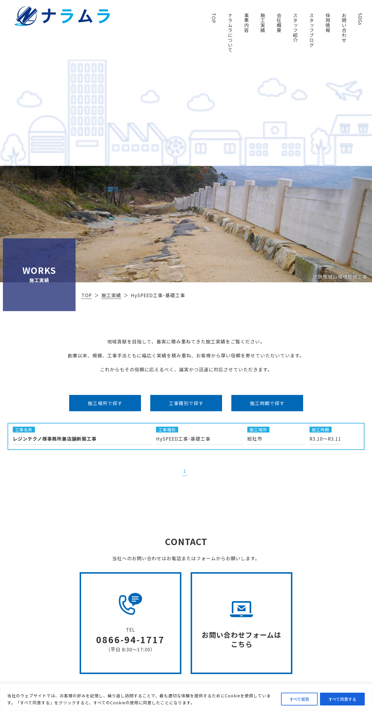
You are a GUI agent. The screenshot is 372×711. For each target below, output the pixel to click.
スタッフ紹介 (295, 27)
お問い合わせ (344, 27)
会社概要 (279, 23)
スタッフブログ (311, 30)
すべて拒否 (299, 699)
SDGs (360, 19)
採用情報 (328, 23)
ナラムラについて (230, 32)
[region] (186, 697)
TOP (214, 18)
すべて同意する (342, 699)
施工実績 (262, 23)
